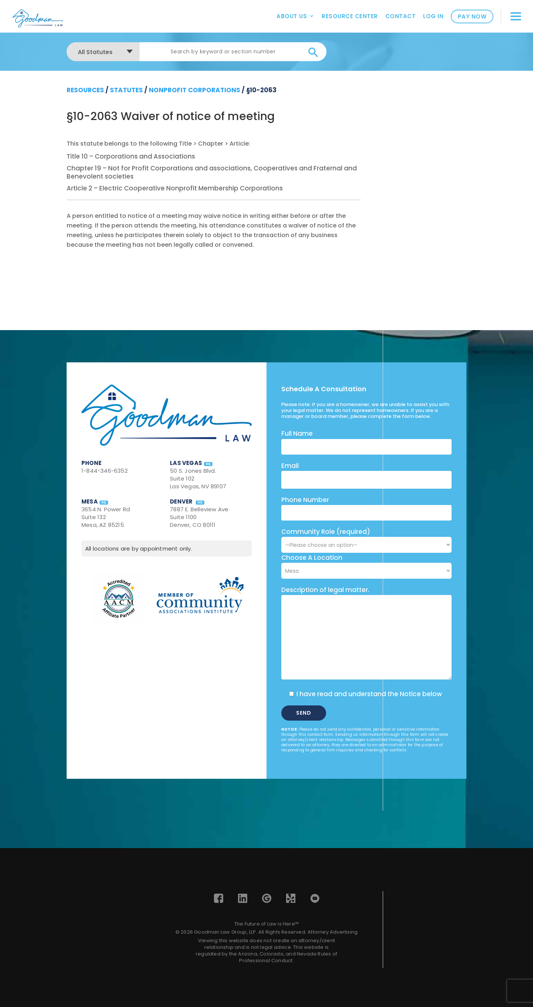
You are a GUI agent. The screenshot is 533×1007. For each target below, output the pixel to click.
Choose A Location (311, 557)
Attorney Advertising (333, 931)
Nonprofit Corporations (194, 90)
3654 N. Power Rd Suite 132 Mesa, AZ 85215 (105, 517)
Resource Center (350, 16)
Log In (433, 16)
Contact (400, 16)
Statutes (126, 90)
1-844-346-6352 (104, 471)
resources (85, 90)
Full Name (297, 433)
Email (290, 465)
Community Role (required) (366, 538)
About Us (291, 16)
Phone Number (305, 499)
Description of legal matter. (325, 589)
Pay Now (472, 16)
